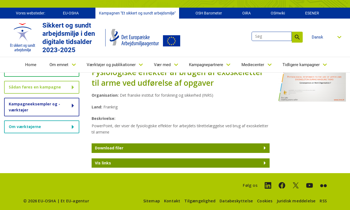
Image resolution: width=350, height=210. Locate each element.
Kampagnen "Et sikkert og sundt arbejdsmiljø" (137, 13)
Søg (297, 37)
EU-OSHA (71, 13)
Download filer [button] (109, 147)
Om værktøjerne (25, 126)
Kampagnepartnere (206, 64)
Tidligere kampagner (301, 64)
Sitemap (151, 200)
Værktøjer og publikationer (111, 64)
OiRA (246, 13)
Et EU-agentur (75, 200)
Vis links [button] (103, 162)
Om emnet (58, 64)
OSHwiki (278, 13)
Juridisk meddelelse (296, 200)
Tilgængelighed (199, 200)
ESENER (312, 13)
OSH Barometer (209, 13)
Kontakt (172, 200)
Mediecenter (252, 64)
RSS (323, 200)
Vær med (162, 64)
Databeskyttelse (236, 200)
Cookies (264, 200)
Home (30, 64)
